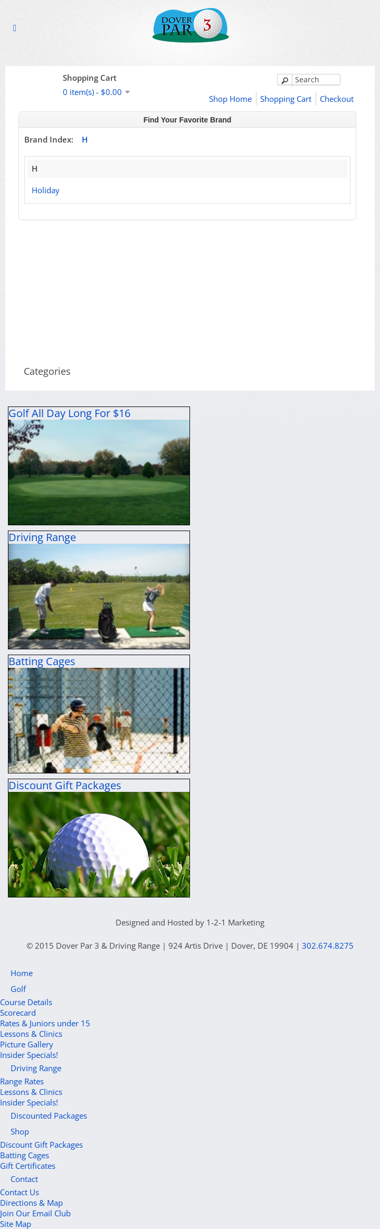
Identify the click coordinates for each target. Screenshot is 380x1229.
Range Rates (22, 1081)
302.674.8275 (328, 945)
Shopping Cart (285, 98)
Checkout (337, 98)
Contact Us (19, 1192)
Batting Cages (24, 1155)
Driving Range (36, 1068)
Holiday (46, 190)
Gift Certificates (27, 1165)
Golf (18, 989)
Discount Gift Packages (41, 1144)
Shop (20, 1131)
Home (22, 973)
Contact (24, 1179)
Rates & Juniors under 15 (45, 1023)
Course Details (26, 1002)
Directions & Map (31, 1202)
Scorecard (18, 1012)
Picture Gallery (26, 1044)
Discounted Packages (49, 1115)
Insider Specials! (29, 1055)
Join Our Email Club (35, 1213)
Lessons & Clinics (31, 1033)
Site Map (15, 1223)
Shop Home (230, 98)
